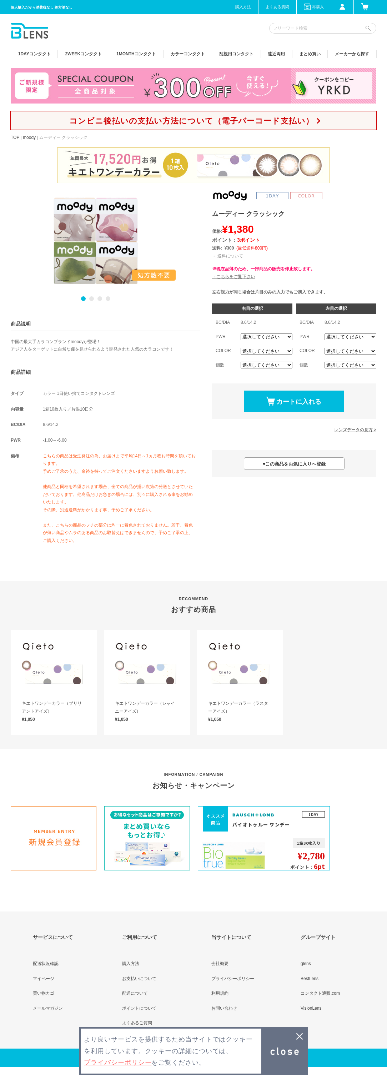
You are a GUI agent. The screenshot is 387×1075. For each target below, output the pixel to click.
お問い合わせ (224, 1008)
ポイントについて (139, 1008)
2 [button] (91, 298)
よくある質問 (277, 7)
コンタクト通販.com (320, 993)
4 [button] (108, 298)
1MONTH (136, 53)
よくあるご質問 (137, 1022)
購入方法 (243, 7)
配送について (135, 993)
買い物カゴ (43, 993)
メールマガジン (48, 1008)
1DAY (34, 53)
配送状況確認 (46, 963)
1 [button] (83, 298)
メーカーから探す (352, 53)
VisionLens (311, 1008)
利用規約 (219, 993)
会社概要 (219, 963)
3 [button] (99, 298)
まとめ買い (310, 53)
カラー (188, 53)
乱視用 (236, 53)
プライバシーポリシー (232, 978)
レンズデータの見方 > (355, 429)
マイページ (43, 978)
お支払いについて (139, 978)
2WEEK (83, 53)
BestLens (309, 978)
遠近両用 (276, 53)
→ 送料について (227, 255)
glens (306, 963)
